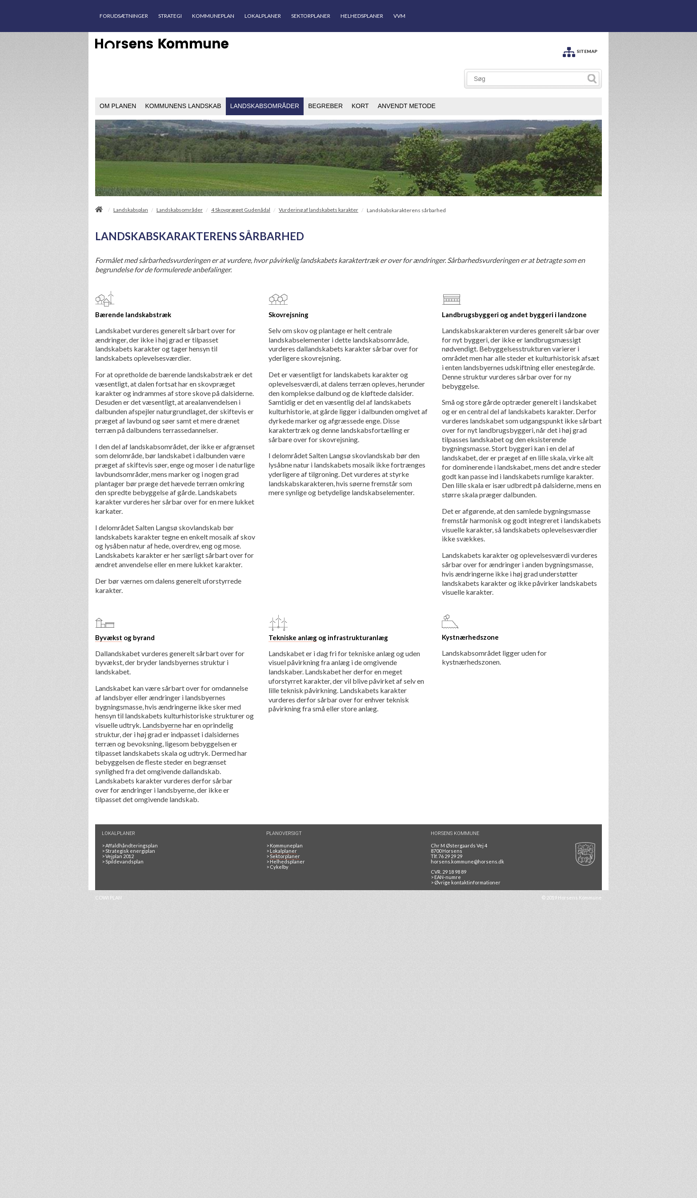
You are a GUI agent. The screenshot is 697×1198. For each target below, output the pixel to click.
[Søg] (526, 79)
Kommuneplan (284, 845)
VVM (399, 15)
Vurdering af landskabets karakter (318, 210)
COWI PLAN (108, 897)
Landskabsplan (130, 210)
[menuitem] (117, 106)
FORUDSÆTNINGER (124, 15)
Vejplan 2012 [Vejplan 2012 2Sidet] (118, 856)
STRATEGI (170, 15)
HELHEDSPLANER (361, 15)
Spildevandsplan (123, 861)
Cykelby (277, 867)
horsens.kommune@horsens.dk (467, 861)
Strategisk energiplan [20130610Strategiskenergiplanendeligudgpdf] (128, 851)
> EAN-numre (446, 877)
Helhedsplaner (285, 861)
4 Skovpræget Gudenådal (240, 210)
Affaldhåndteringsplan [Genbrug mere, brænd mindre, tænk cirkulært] (130, 845)
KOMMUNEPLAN (213, 15)
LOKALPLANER (262, 15)
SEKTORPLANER (310, 15)
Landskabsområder (179, 210)
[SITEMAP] (580, 50)
